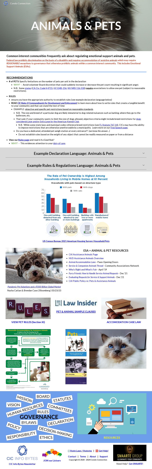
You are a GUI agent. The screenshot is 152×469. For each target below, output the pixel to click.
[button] (143, 153)
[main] (76, 25)
